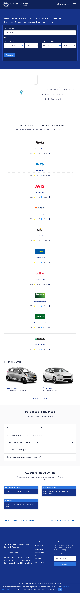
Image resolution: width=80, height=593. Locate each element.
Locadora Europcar (40, 301)
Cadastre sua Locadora (40, 557)
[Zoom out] (35, 79)
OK (60, 590)
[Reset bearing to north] (35, 82)
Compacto (48, 387)
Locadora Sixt (40, 236)
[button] (34, 398)
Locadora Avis (40, 192)
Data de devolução (48, 41)
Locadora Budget (40, 214)
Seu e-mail (58, 554)
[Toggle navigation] (75, 4)
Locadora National (40, 323)
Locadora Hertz (40, 149)
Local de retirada (9, 29)
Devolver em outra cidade (13, 38)
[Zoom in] (35, 76)
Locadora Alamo (40, 257)
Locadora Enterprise (40, 345)
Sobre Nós (39, 546)
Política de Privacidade (39, 550)
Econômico (12, 387)
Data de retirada (9, 41)
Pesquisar (9, 55)
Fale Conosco (40, 562)
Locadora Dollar (40, 279)
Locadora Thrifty (40, 170)
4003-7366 (63, 4)
